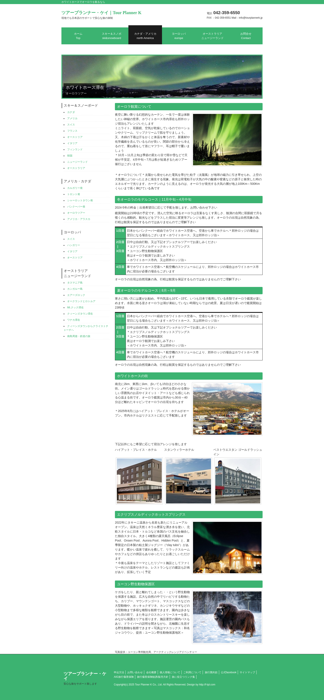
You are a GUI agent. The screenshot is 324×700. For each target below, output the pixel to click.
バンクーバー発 (76, 206)
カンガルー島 (75, 288)
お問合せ (245, 36)
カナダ (71, 112)
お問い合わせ (135, 672)
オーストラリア (76, 168)
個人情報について (170, 672)
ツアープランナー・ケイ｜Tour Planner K (101, 14)
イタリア (72, 143)
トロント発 (73, 194)
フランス (72, 130)
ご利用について (192, 672)
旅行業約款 (211, 672)
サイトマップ (247, 672)
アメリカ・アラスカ (78, 219)
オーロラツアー (76, 212)
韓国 (69, 155)
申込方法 (119, 672)
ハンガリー (73, 245)
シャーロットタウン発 (80, 200)
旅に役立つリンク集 (183, 676)
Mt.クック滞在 (75, 307)
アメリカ (72, 118)
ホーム (78, 36)
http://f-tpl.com (207, 684)
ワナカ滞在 (73, 319)
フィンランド (75, 149)
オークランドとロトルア (81, 301)
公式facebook (228, 672)
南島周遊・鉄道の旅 (78, 336)
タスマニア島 (75, 282)
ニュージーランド (77, 161)
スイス (71, 124)
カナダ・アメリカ (145, 36)
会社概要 (151, 672)
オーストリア (75, 137)
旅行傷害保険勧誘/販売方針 (152, 676)
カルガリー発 (75, 188)
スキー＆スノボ (111, 36)
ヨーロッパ (179, 36)
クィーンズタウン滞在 (80, 313)
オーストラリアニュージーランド (212, 36)
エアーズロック (76, 295)
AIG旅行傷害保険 (124, 676)
